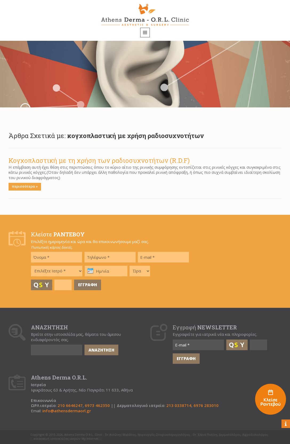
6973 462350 (97, 405)
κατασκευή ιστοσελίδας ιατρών (57, 439)
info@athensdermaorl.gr (66, 410)
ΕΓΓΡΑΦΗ (87, 284)
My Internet (90, 439)
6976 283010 (206, 405)
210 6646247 (70, 405)
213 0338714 (178, 405)
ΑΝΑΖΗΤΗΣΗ (101, 350)
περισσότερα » (25, 186)
